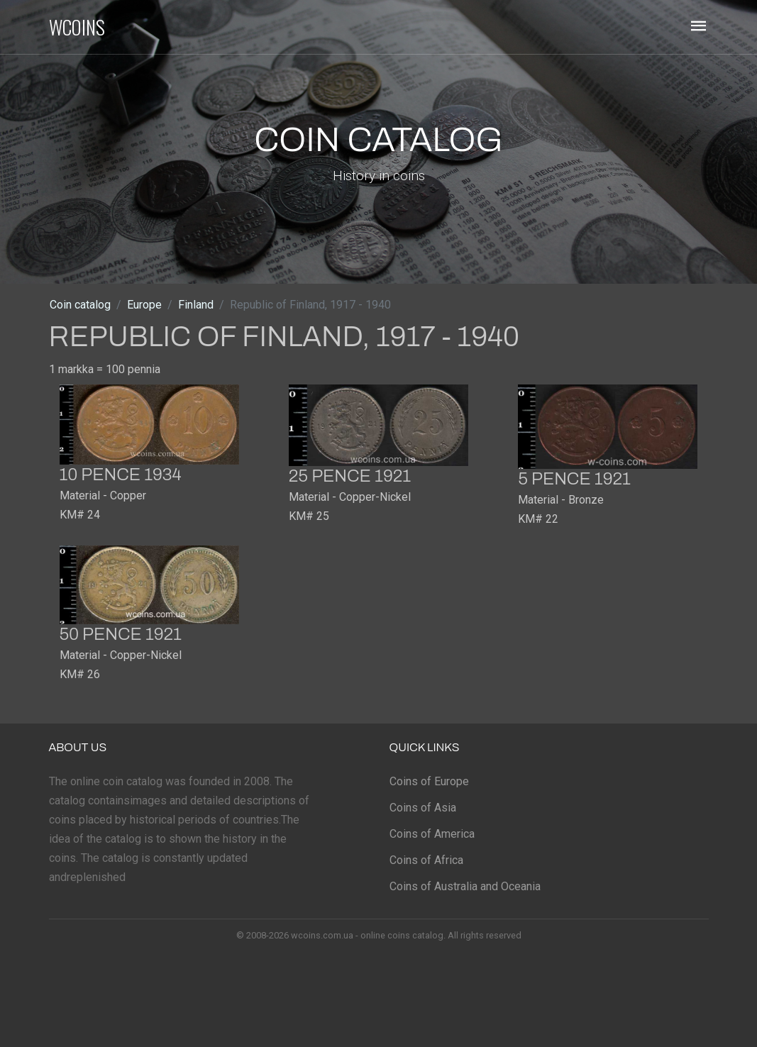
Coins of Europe (429, 781)
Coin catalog (80, 304)
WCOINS (77, 27)
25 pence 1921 (350, 476)
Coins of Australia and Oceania (465, 886)
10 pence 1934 (121, 474)
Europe (144, 304)
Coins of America (432, 834)
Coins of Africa (426, 860)
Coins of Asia (422, 807)
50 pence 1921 (121, 634)
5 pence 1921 (574, 479)
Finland (196, 304)
